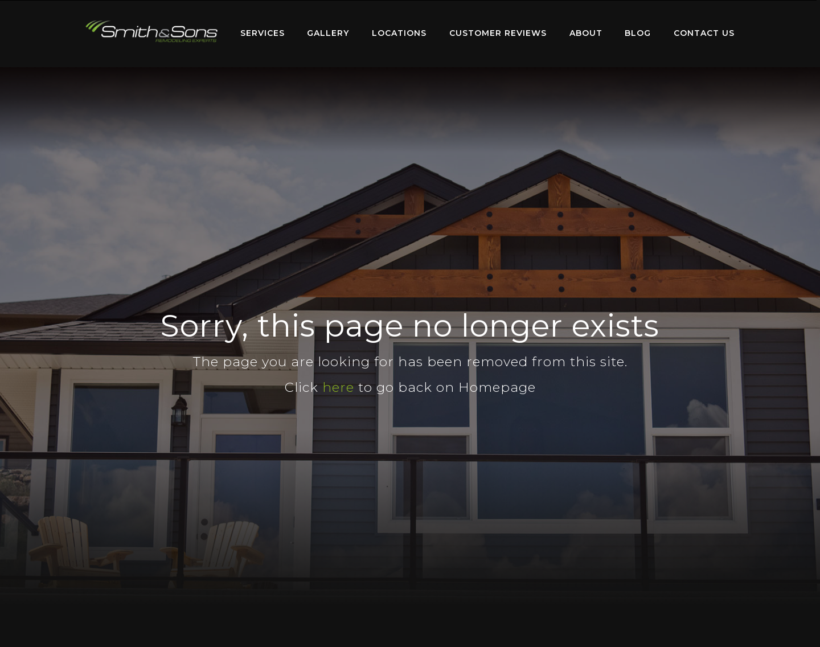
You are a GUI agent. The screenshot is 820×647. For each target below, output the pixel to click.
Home (151, 31)
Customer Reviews (498, 33)
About (585, 33)
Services (262, 33)
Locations (399, 33)
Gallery (328, 33)
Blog (638, 33)
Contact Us (704, 33)
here (338, 387)
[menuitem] (151, 33)
